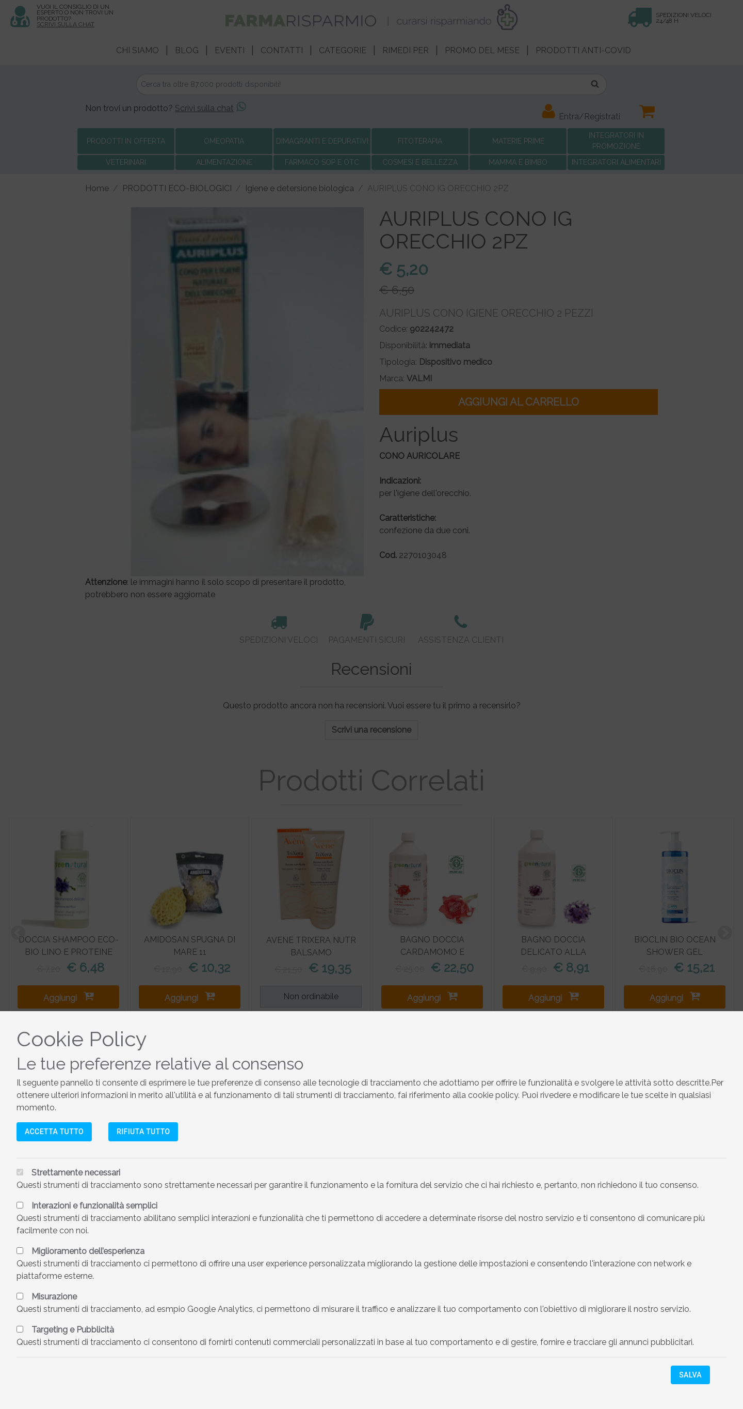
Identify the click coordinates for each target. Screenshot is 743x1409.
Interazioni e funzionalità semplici (94, 1206)
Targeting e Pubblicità (72, 1330)
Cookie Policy (82, 1039)
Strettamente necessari (75, 1173)
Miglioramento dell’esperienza (87, 1251)
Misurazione (54, 1297)
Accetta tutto (54, 1131)
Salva (690, 1375)
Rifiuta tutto (143, 1131)
